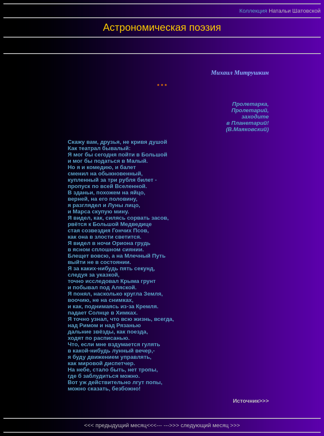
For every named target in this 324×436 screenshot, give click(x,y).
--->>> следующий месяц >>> (202, 425)
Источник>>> (251, 401)
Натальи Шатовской (295, 11)
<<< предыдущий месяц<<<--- (124, 425)
